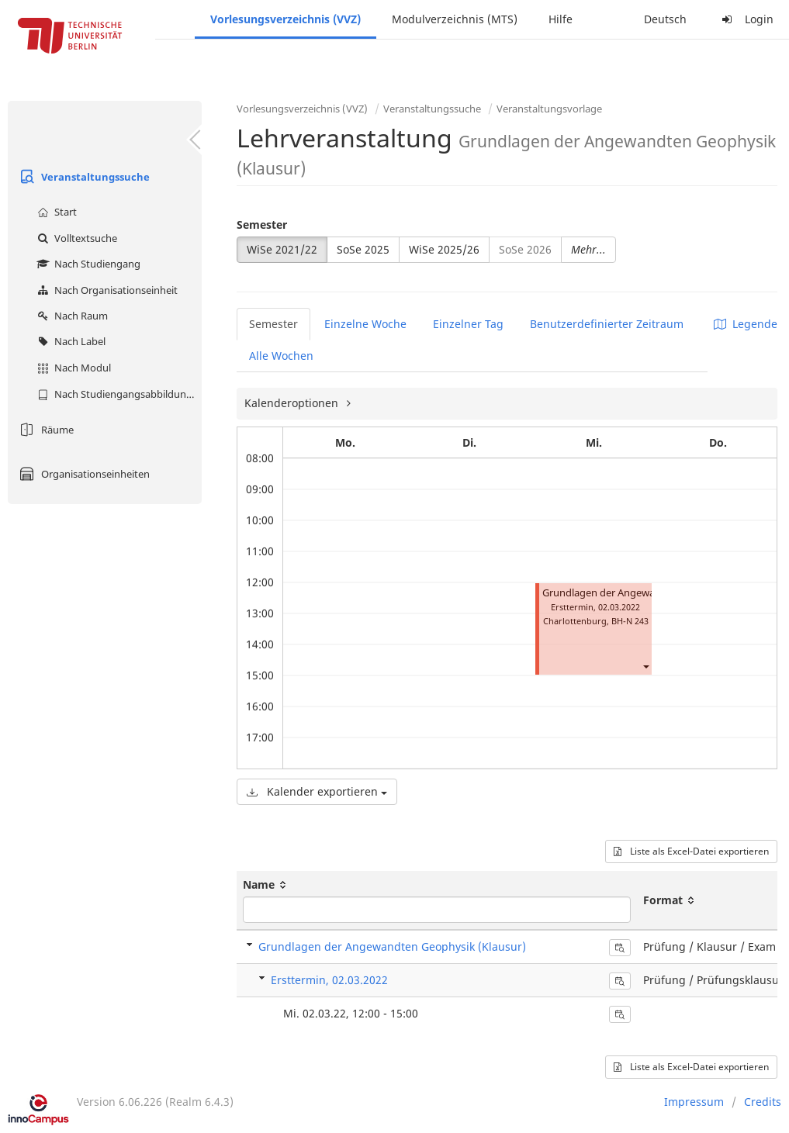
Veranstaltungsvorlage (549, 109)
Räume (45, 430)
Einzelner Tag (468, 323)
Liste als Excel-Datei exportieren (691, 851)
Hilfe (560, 19)
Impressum (694, 1101)
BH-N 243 (630, 621)
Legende (745, 323)
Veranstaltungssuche (83, 177)
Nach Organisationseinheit (105, 290)
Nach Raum (70, 316)
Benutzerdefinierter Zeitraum (606, 323)
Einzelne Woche (365, 323)
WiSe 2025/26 (444, 249)
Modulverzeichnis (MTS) (454, 19)
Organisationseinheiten (83, 474)
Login (745, 19)
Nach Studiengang (86, 264)
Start (55, 212)
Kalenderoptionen (292, 403)
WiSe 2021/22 (282, 249)
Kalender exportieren (317, 791)
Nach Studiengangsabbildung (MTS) (117, 394)
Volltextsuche (75, 238)
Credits (762, 1101)
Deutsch (665, 19)
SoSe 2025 (363, 249)
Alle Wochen (281, 355)
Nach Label (69, 341)
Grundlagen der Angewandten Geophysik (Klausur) (392, 946)
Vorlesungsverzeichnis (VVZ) (285, 19)
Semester (262, 224)
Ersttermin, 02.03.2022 (329, 979)
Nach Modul (72, 368)
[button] (645, 665)
